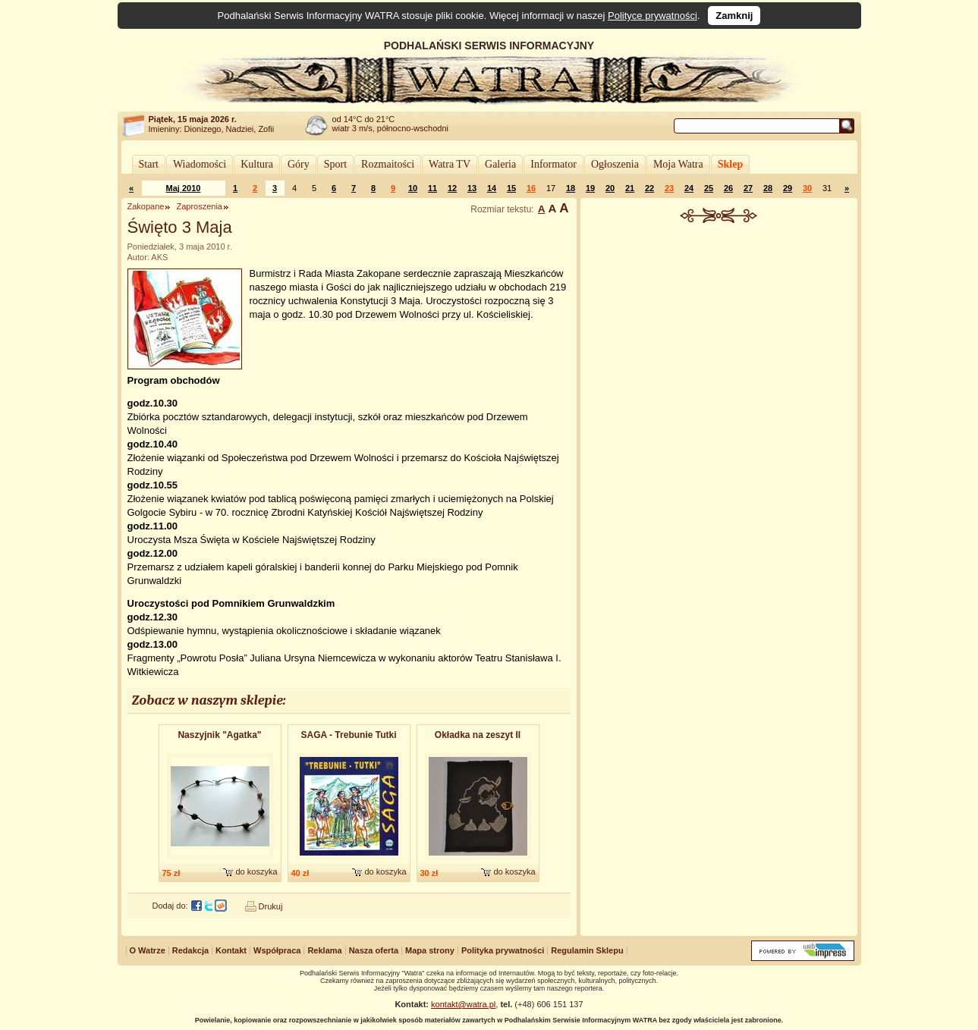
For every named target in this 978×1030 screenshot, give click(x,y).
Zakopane (146, 206)
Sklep (730, 164)
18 (570, 188)
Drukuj (271, 906)
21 (629, 188)
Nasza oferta (373, 950)
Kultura (257, 164)
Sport (335, 164)
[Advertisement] (718, 337)
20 (610, 188)
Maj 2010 (183, 188)
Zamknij (734, 15)
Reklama (324, 950)
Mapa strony (429, 950)
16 (531, 188)
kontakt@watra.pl (463, 1004)
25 (708, 188)
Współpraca (276, 950)
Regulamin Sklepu (587, 950)
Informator (553, 164)
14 (491, 188)
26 (728, 188)
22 (649, 188)
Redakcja (190, 950)
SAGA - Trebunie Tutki (348, 735)
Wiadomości (199, 164)
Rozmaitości (387, 164)
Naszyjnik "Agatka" (219, 735)
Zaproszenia (199, 206)
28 (767, 188)
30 (807, 188)
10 (412, 188)
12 (452, 188)
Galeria (500, 164)
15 (511, 188)
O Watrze (147, 950)
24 (688, 188)
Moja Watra (678, 164)
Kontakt (231, 950)
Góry (299, 164)
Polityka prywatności (502, 950)
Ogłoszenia (615, 164)
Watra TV (449, 164)
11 (432, 188)
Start (149, 164)
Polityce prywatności (652, 15)
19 (590, 188)
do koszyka (256, 871)
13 (471, 188)
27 (748, 188)
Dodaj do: (170, 905)
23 (669, 188)
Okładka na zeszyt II (477, 735)
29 (787, 188)
